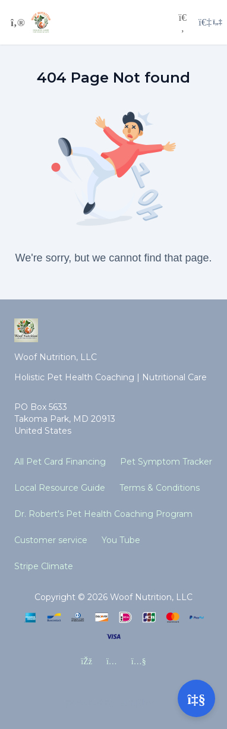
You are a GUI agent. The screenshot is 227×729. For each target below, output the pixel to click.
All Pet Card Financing (60, 461)
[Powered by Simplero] (113, 703)
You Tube (121, 540)
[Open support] (196, 698)
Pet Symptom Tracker (166, 461)
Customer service (50, 540)
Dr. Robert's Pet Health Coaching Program (103, 514)
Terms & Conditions (159, 487)
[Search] (182, 22)
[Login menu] (210, 22)
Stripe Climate (43, 566)
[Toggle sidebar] (16, 22)
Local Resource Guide (59, 487)
